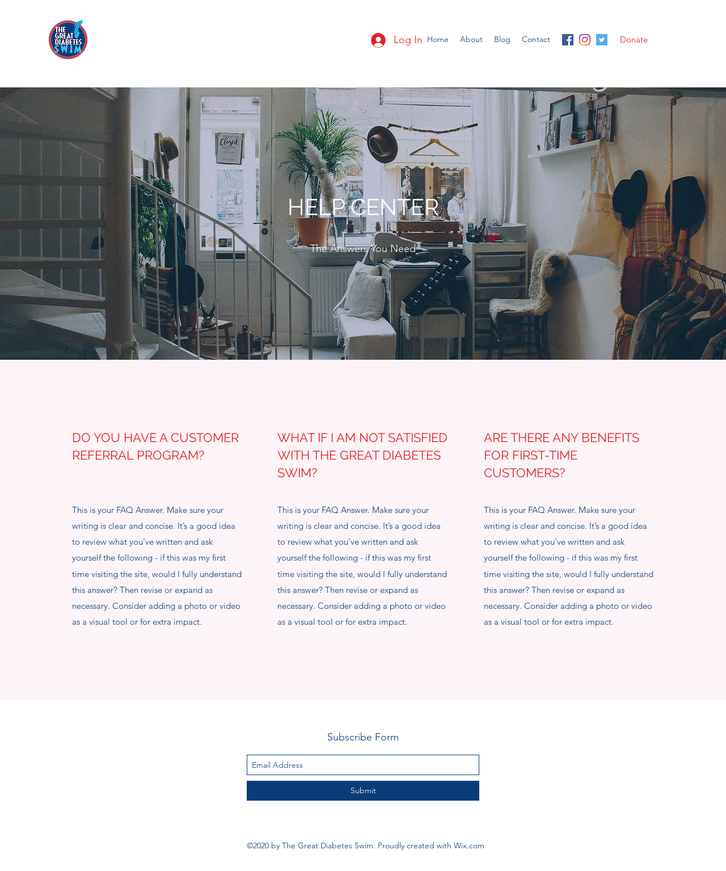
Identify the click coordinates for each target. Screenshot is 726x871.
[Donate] (633, 40)
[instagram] (584, 39)
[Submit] (363, 791)
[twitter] (601, 39)
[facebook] (567, 39)
